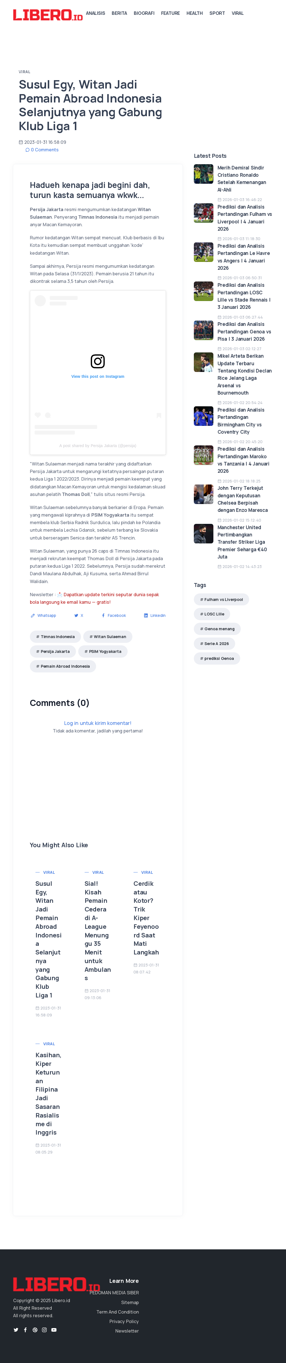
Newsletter (127, 1331)
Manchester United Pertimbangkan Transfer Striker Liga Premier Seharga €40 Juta (242, 542)
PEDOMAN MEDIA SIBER (114, 1293)
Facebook (113, 615)
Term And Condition (117, 1312)
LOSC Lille (214, 614)
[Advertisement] (98, 802)
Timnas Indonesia (58, 636)
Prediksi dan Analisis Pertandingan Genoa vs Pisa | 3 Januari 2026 (244, 331)
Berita (119, 13)
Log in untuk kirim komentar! (98, 723)
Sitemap (130, 1302)
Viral (238, 13)
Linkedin (155, 615)
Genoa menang (219, 628)
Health (195, 13)
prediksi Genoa (219, 658)
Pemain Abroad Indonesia (65, 666)
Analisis (95, 13)
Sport (217, 13)
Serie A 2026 (216, 643)
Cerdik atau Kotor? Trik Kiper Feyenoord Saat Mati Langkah (146, 917)
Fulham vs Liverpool (223, 599)
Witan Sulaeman (110, 636)
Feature (170, 13)
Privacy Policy (124, 1321)
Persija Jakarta (55, 651)
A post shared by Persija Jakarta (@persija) (97, 445)
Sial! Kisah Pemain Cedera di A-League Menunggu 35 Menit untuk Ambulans (98, 930)
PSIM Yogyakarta (105, 651)
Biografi (144, 13)
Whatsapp (43, 615)
